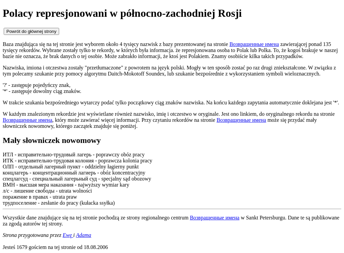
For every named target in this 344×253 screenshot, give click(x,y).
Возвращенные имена (254, 44)
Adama (83, 235)
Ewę (68, 235)
